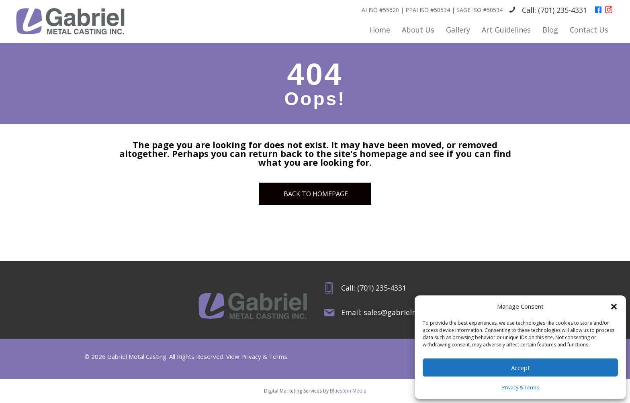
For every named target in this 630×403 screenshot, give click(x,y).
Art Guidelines (506, 30)
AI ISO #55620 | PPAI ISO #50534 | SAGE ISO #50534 (432, 10)
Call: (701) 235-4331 (554, 10)
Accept (520, 368)
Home (380, 30)
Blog (550, 30)
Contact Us (589, 30)
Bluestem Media (348, 390)
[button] (614, 307)
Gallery (458, 30)
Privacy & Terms (520, 387)
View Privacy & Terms (256, 356)
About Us (418, 30)
